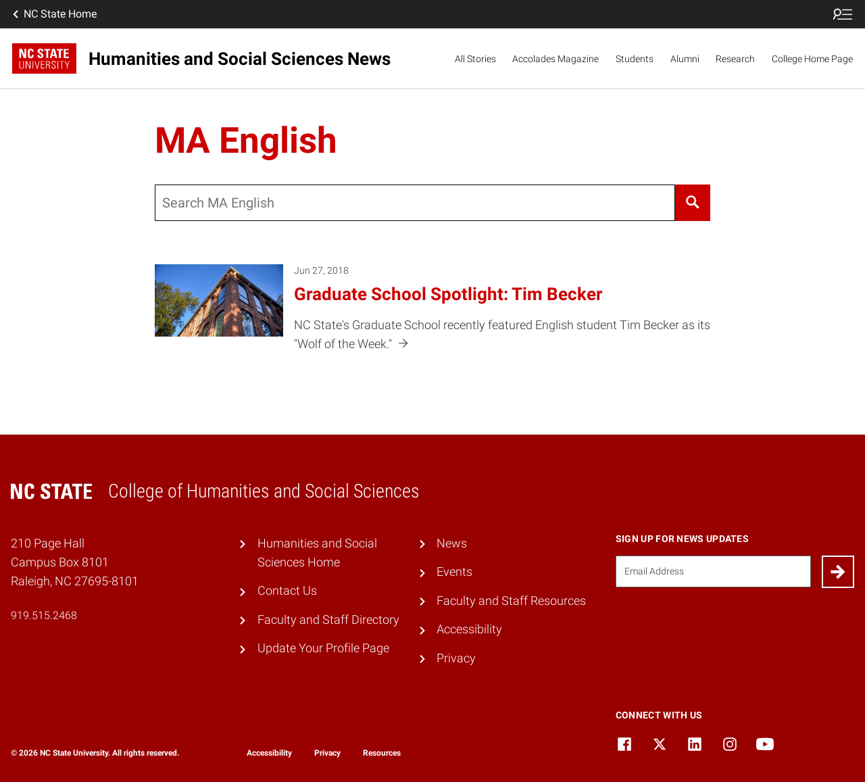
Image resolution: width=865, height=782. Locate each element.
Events (454, 572)
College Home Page (812, 58)
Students (634, 58)
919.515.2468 (44, 615)
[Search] (692, 203)
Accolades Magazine (555, 58)
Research (735, 58)
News (452, 543)
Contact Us (287, 590)
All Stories (475, 58)
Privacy (456, 658)
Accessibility (469, 629)
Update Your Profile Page (323, 648)
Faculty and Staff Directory (328, 620)
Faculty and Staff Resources (511, 601)
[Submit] (838, 572)
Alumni (684, 58)
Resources (382, 753)
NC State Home (53, 14)
